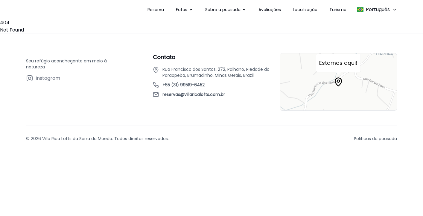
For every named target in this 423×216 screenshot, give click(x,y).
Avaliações (269, 10)
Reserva (155, 10)
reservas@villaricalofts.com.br (193, 95)
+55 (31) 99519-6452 (183, 85)
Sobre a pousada (223, 10)
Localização (305, 10)
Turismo (337, 10)
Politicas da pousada (375, 139)
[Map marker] (338, 82)
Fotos (181, 10)
